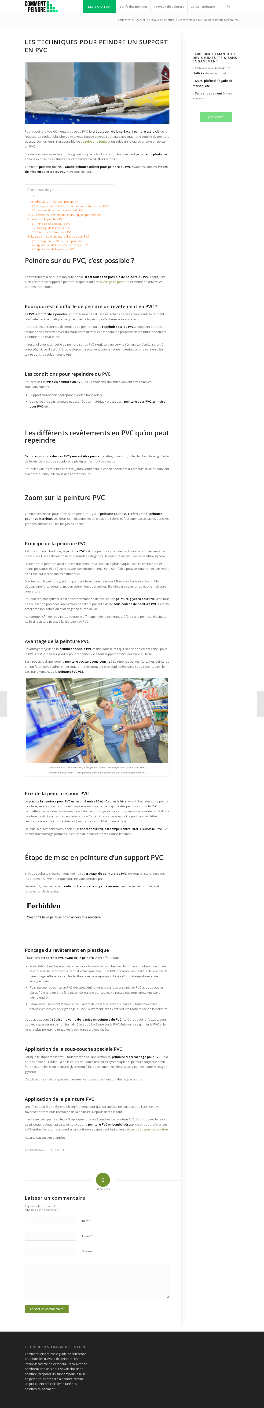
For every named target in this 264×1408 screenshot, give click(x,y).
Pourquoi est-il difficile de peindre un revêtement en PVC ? (73, 206)
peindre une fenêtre (95, 141)
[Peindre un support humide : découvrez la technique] (3, 704)
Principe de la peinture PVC (53, 223)
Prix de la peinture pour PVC (54, 232)
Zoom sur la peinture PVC (47, 219)
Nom (86, 1220)
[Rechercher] (228, 6)
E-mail (87, 1236)
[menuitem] (99, 6)
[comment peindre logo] (41, 6)
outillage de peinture (114, 282)
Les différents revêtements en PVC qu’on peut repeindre (67, 215)
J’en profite (216, 117)
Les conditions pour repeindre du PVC (60, 210)
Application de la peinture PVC (55, 249)
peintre (60, 1149)
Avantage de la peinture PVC (54, 228)
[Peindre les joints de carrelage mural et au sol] (260, 704)
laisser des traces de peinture (146, 1129)
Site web (87, 1251)
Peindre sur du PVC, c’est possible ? (54, 201)
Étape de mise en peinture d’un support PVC (59, 236)
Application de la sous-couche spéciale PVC (63, 245)
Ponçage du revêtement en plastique (59, 241)
